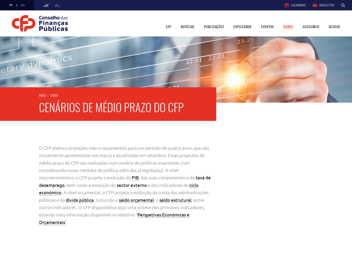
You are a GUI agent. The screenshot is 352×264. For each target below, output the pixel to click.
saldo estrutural (175, 200)
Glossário (311, 26)
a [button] (46, 5)
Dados (288, 26)
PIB (135, 177)
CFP (168, 26)
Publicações (214, 26)
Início (42, 95)
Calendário (295, 5)
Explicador (242, 26)
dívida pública (80, 200)
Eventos (267, 26)
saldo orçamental (136, 200)
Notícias (187, 26)
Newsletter (323, 5)
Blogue (334, 26)
